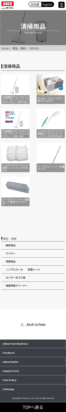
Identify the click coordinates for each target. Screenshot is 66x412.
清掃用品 (10, 261)
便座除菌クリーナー (17, 285)
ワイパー (10, 253)
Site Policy (9, 380)
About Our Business (15, 343)
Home (5, 48)
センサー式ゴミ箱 (15, 277)
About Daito (10, 362)
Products (9, 352)
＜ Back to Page (33, 324)
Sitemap (8, 389)
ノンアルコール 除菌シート (23, 269)
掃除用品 (10, 245)
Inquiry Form (11, 371)
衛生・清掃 (19, 48)
